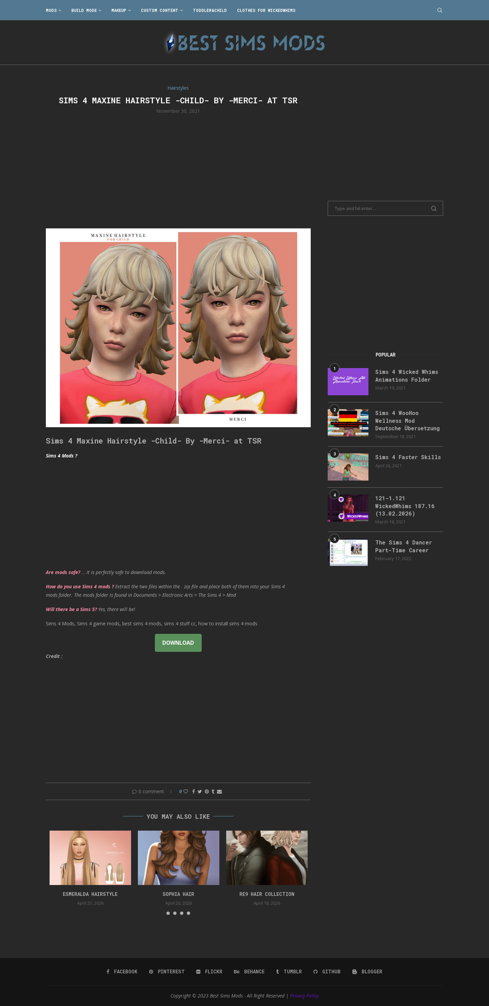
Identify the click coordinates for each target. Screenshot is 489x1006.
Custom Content (159, 10)
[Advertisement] (178, 170)
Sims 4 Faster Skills (408, 457)
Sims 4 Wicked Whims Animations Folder (406, 375)
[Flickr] (209, 971)
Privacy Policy (304, 995)
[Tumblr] (289, 971)
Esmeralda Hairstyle (90, 894)
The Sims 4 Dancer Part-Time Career (403, 546)
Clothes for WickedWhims (266, 10)
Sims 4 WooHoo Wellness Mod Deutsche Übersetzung (407, 420)
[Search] (439, 10)
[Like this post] (185, 791)
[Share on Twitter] (200, 791)
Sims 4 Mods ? (61, 455)
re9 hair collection (266, 894)
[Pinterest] (167, 971)
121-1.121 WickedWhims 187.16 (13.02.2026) (405, 506)
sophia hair (178, 894)
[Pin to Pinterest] (207, 791)
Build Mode (84, 10)
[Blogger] (367, 971)
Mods (51, 10)
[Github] (327, 971)
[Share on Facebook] (193, 791)
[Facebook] (122, 971)
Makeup (118, 10)
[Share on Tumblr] (213, 791)
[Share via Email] (219, 791)
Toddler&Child (210, 10)
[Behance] (249, 971)
